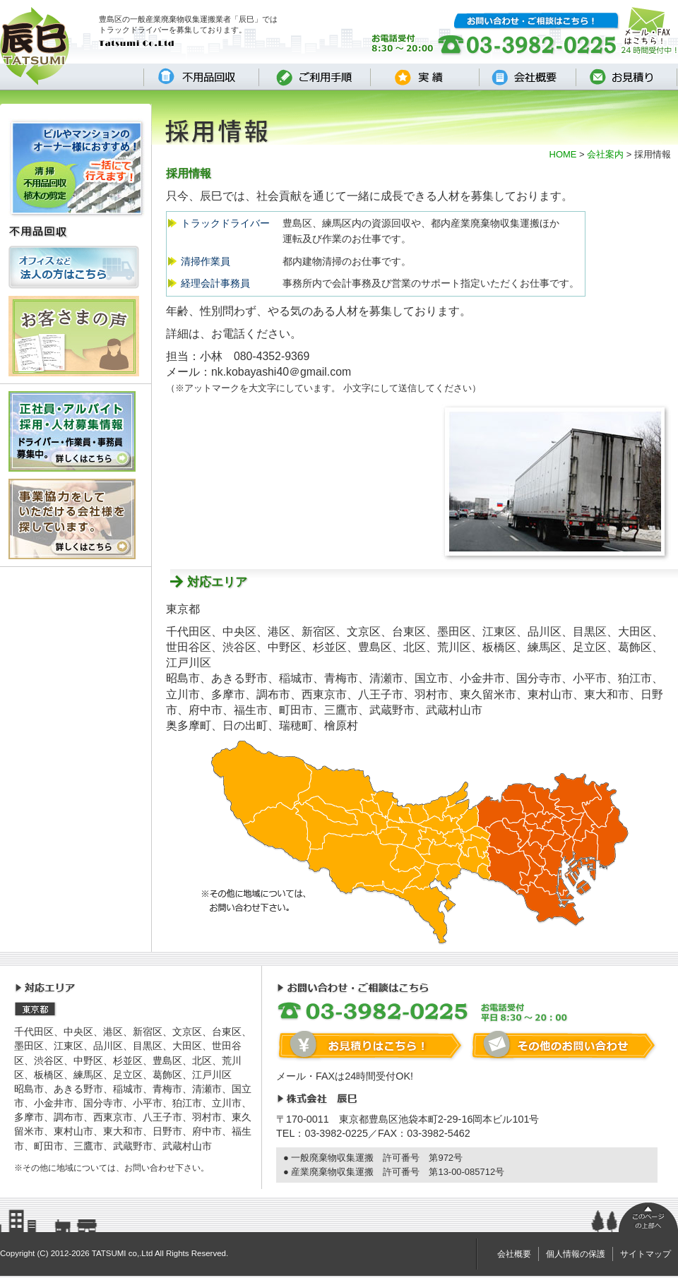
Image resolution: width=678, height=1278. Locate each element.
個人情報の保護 (575, 1254)
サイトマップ (645, 1254)
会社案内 (605, 154)
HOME (563, 154)
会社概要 (514, 1254)
